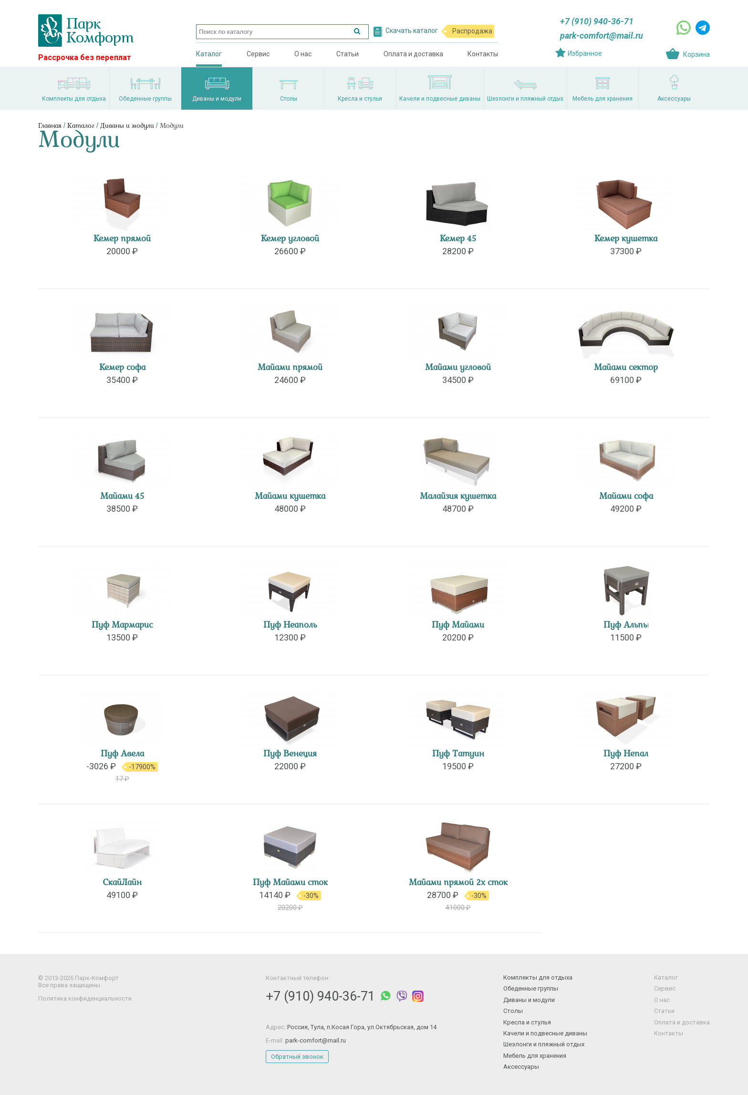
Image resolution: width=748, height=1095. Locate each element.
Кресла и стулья (527, 1022)
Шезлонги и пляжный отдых (543, 1044)
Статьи (347, 54)
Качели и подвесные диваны (545, 1033)
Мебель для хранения (534, 1055)
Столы (513, 1010)
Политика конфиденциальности (85, 998)
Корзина (696, 54)
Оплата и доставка (413, 54)
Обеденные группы (530, 988)
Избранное (585, 53)
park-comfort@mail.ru (601, 36)
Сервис (258, 54)
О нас (303, 54)
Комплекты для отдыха (537, 977)
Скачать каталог (411, 30)
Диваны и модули (127, 126)
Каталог (209, 54)
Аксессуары (521, 1066)
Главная (50, 126)
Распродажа (472, 31)
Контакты (483, 54)
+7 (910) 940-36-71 (597, 21)
